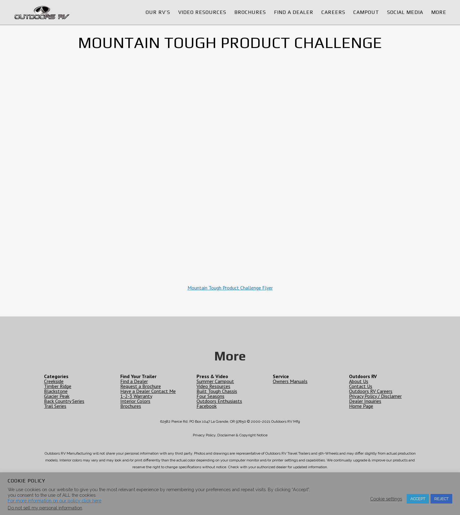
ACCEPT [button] (417, 498)
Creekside (54, 381)
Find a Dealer (134, 381)
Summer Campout (215, 381)
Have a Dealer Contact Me (148, 391)
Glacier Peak (56, 396)
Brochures (130, 406)
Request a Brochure (140, 386)
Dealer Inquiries (365, 401)
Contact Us (360, 386)
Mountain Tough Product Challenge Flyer (230, 288)
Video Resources (213, 386)
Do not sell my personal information (45, 507)
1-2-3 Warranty (136, 396)
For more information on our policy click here (54, 500)
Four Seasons (210, 396)
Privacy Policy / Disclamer (375, 396)
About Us (358, 381)
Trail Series (55, 406)
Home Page (361, 406)
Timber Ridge (57, 386)
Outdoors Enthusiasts (219, 401)
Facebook (207, 406)
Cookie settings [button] (386, 498)
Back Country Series (64, 401)
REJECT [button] (441, 498)
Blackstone (56, 391)
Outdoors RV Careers (370, 391)
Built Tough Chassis (217, 391)
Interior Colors (135, 401)
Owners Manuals (290, 381)
